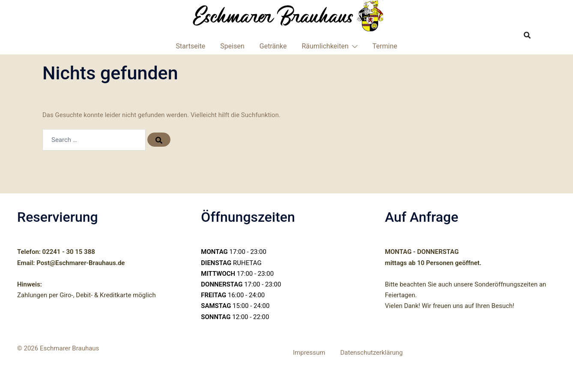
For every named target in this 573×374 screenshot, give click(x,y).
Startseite (191, 46)
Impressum (309, 352)
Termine (385, 46)
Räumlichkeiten (325, 46)
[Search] (157, 139)
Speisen (232, 46)
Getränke (273, 46)
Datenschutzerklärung (371, 352)
